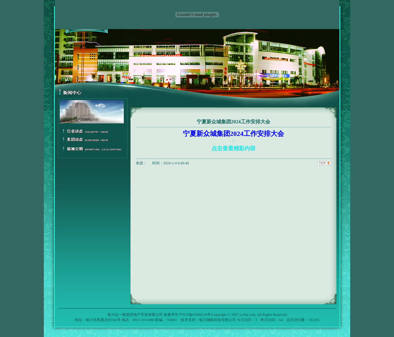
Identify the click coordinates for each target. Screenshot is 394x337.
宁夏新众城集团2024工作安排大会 (233, 141)
